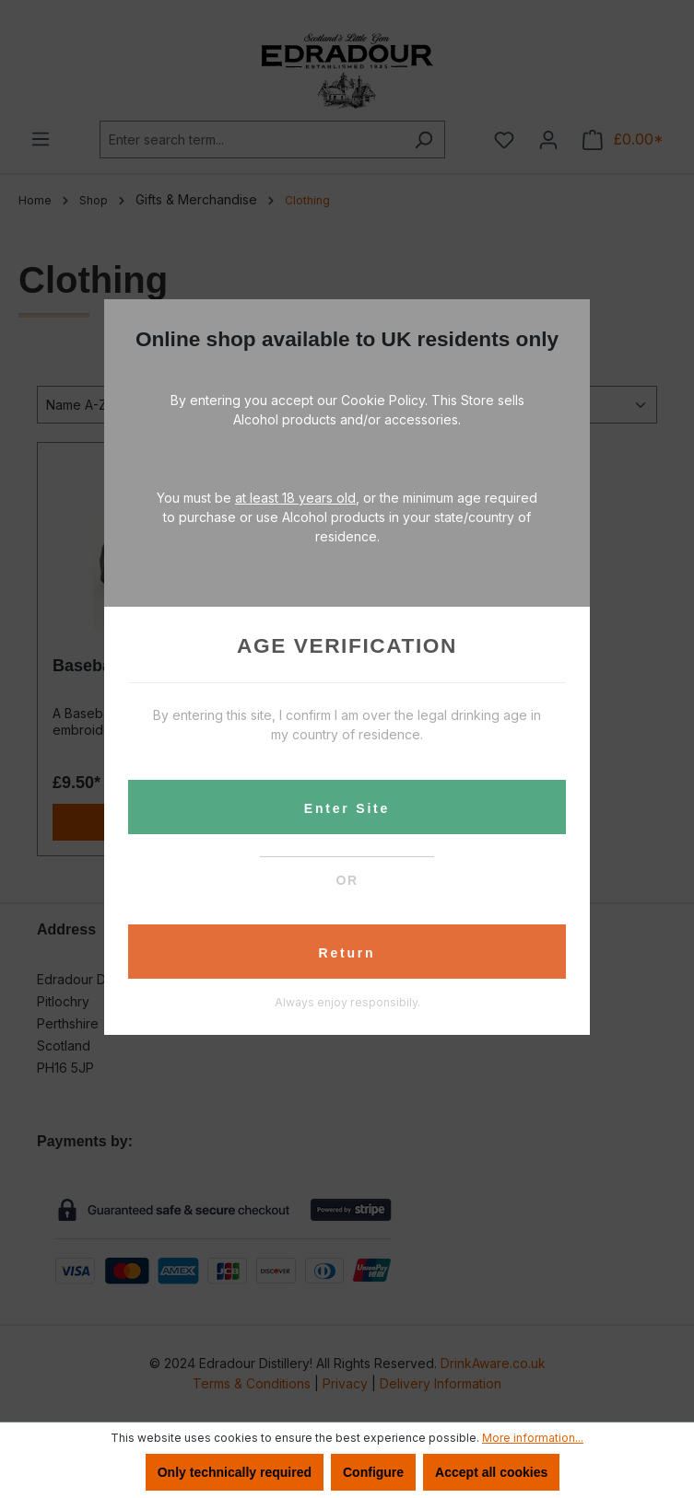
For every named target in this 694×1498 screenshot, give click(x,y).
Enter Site (347, 808)
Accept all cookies (491, 1472)
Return (347, 953)
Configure (373, 1472)
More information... (532, 1438)
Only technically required (235, 1472)
